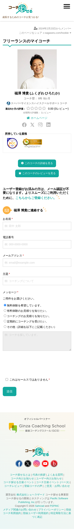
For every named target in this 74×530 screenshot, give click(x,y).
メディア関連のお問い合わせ (19, 510)
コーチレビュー (13, 487)
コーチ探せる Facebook (17, 464)
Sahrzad (39, 507)
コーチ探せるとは (20, 476)
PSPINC (54, 507)
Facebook (24, 124)
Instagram (40, 124)
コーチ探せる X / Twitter (27, 464)
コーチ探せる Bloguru (56, 464)
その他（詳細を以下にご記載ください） (30, 326)
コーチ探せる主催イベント (18, 483)
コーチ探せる (20, 8)
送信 (9, 391)
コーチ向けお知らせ (22, 479)
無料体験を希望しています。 (23, 305)
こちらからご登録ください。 (35, 198)
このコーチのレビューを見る (39, 173)
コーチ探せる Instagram (36, 464)
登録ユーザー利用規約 (36, 514)
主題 (5, 273)
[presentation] (33, 364)
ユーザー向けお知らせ (49, 479)
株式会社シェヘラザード (31, 495)
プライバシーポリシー (51, 510)
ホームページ (39, 117)
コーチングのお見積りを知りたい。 (27, 316)
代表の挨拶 (39, 476)
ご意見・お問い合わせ (57, 487)
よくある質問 (55, 476)
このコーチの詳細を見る (39, 163)
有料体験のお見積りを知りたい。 (26, 310)
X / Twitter (32, 124)
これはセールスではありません (27, 379)
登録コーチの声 (33, 487)
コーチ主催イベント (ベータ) (52, 483)
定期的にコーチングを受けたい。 (26, 321)
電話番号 (8, 237)
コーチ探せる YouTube (46, 464)
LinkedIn (48, 124)
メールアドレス (12, 255)
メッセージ (10, 292)
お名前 (7, 218)
